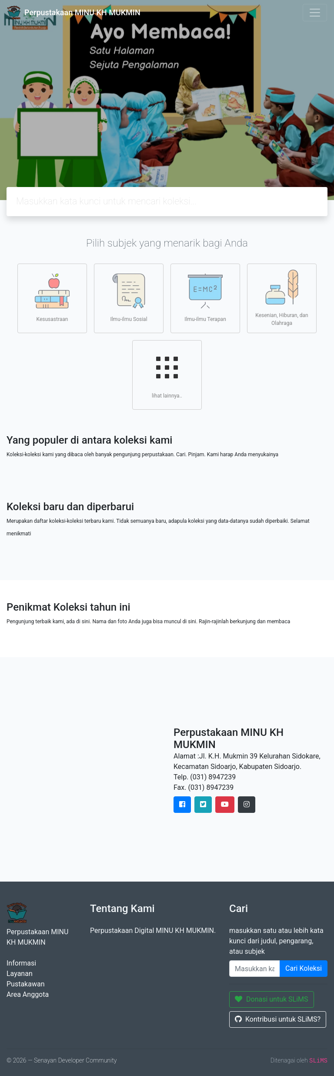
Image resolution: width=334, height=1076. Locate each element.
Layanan (20, 973)
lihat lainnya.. (167, 374)
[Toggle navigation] (315, 12)
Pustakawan (25, 984)
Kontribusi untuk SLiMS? (278, 1019)
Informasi (21, 963)
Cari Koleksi (303, 968)
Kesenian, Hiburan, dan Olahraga (281, 298)
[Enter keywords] (254, 968)
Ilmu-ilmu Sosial (128, 298)
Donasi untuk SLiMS (271, 999)
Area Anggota (28, 994)
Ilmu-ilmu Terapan (205, 298)
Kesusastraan (52, 298)
